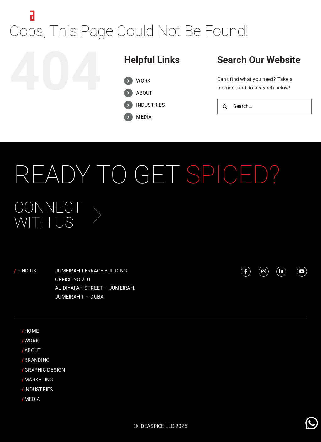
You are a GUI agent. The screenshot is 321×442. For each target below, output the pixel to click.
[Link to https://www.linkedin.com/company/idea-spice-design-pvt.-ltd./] (281, 272)
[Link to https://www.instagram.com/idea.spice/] (264, 272)
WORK (143, 81)
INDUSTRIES (150, 105)
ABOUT (144, 93)
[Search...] (264, 106)
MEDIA (143, 117)
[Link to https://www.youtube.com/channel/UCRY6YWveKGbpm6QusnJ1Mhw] (302, 272)
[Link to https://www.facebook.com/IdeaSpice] (246, 272)
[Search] (225, 106)
